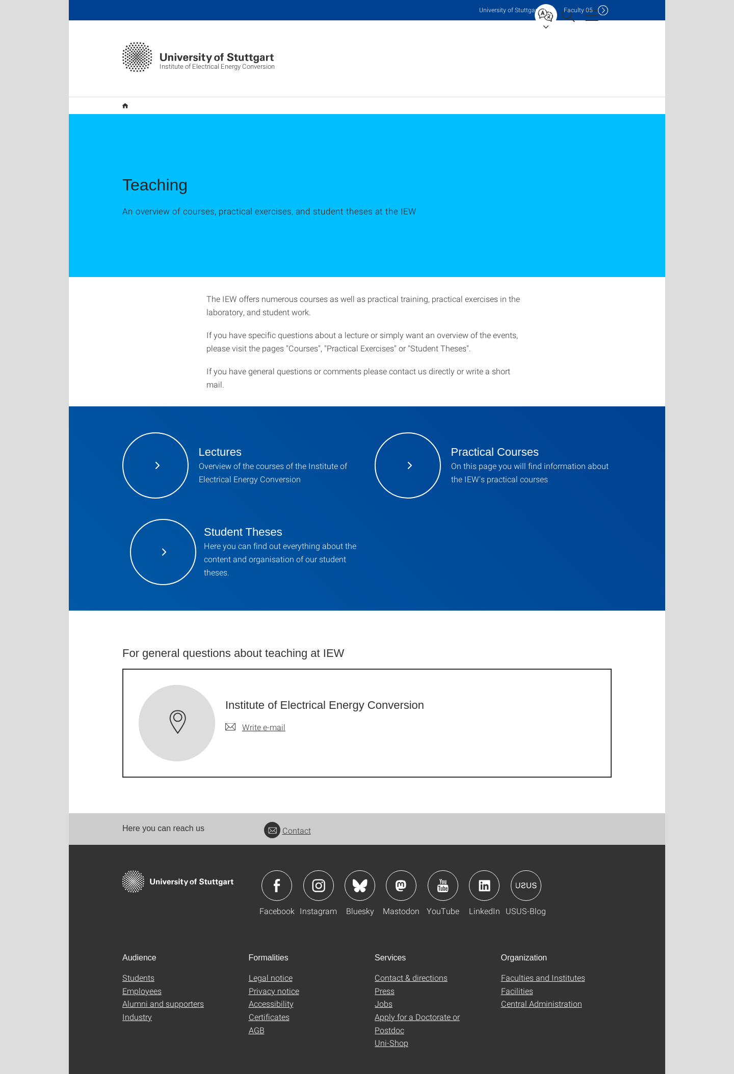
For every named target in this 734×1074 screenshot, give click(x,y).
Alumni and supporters (163, 987)
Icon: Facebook (276, 869)
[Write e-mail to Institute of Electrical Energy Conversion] (255, 711)
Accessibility (271, 987)
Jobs (383, 987)
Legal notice (271, 961)
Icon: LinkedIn (484, 869)
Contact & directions (411, 961)
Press (385, 974)
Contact (287, 814)
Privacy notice (274, 974)
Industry (137, 1000)
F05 (578, 10)
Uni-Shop (391, 1026)
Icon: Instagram (318, 869)
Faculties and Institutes (543, 961)
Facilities (517, 974)
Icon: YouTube (443, 869)
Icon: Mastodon (401, 869)
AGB (257, 1013)
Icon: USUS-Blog (526, 869)
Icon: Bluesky (360, 869)
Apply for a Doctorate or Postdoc (417, 1007)
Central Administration (541, 987)
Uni (509, 10)
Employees (142, 974)
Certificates (269, 1000)
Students (138, 961)
